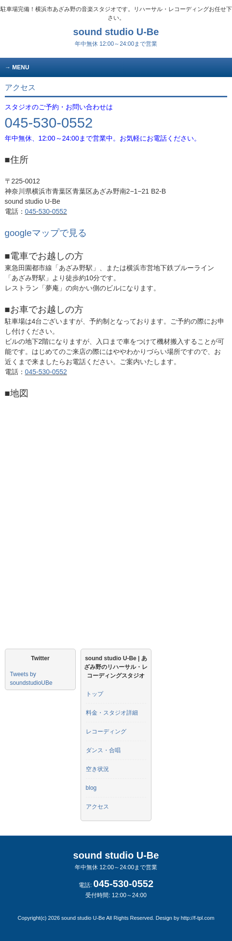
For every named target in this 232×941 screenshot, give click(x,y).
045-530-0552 (49, 123)
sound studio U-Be (116, 36)
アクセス (97, 806)
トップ (94, 694)
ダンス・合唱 (103, 750)
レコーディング (106, 731)
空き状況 (97, 769)
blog (91, 787)
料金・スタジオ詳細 (112, 712)
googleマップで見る (46, 233)
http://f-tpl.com (198, 918)
